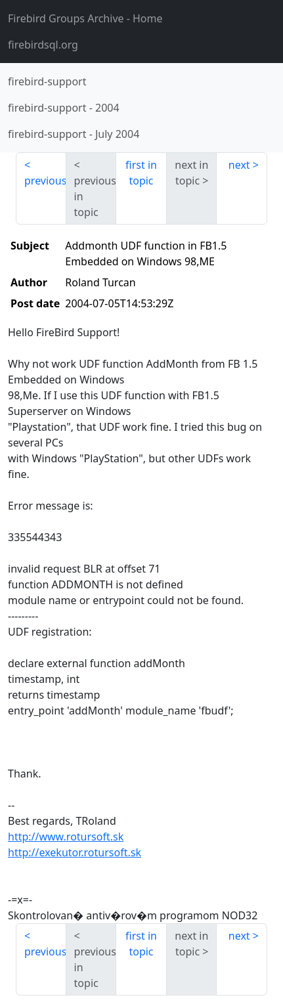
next (239, 165)
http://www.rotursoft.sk (65, 836)
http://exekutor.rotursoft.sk (74, 852)
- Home (85, 18)
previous (45, 180)
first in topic (141, 173)
